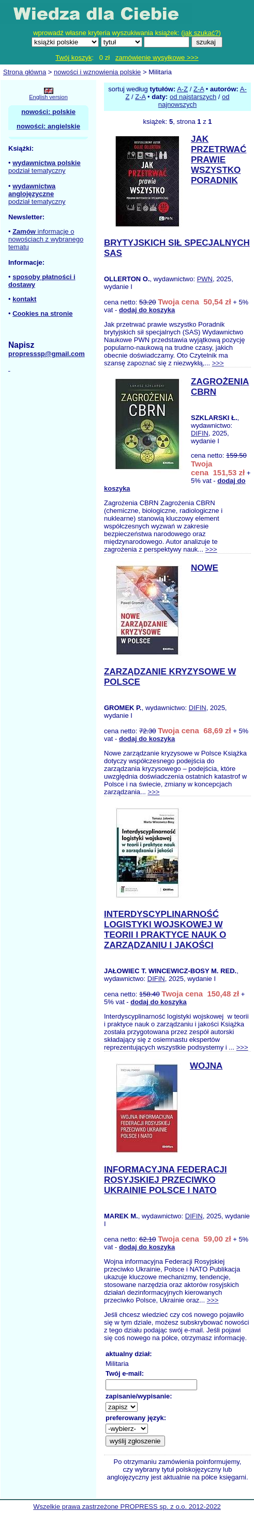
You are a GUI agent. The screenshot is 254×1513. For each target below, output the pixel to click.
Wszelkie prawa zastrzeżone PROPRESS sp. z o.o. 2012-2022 (127, 1506)
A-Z (182, 89)
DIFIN (199, 433)
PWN (205, 279)
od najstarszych (193, 97)
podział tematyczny (37, 170)
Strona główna (24, 72)
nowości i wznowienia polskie (97, 72)
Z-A (198, 89)
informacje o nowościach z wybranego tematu (45, 239)
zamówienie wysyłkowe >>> (157, 57)
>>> (218, 363)
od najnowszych (194, 100)
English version (48, 97)
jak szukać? (201, 33)
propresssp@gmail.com (46, 354)
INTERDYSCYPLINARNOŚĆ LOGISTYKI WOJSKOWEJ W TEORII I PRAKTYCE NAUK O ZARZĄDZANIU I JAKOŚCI (165, 929)
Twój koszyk (73, 57)
